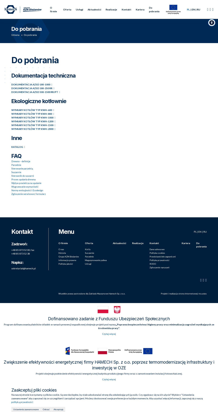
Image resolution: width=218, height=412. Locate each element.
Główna (15, 34)
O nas (64, 249)
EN (193, 9)
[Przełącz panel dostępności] (211, 25)
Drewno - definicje (21, 161)
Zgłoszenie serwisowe (23, 193)
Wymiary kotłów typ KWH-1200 (32, 121)
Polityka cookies (159, 252)
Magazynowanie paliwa (99, 259)
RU (198, 9)
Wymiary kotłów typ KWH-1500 (32, 125)
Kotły (90, 249)
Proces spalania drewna (23, 179)
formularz (41, 193)
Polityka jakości (68, 263)
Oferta (67, 9)
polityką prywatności (22, 402)
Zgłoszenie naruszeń (161, 267)
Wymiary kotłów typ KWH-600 (31, 110)
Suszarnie (92, 252)
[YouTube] (210, 9)
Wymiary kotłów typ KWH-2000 (32, 128)
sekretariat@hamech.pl (23, 266)
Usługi (79, 9)
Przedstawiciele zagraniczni (164, 256)
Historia (65, 252)
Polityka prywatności (161, 259)
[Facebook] (207, 9)
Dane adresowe (158, 249)
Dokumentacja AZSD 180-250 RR (31, 88)
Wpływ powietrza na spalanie (26, 183)
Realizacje (111, 9)
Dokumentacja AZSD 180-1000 (30, 84)
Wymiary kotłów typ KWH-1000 (32, 117)
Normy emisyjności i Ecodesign (27, 190)
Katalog (17, 146)
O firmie (53, 9)
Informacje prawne (70, 259)
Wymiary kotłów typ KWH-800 (31, 113)
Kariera (140, 9)
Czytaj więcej (109, 333)
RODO (154, 263)
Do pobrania (154, 9)
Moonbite (202, 293)
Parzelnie (92, 256)
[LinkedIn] (212, 9)
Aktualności (94, 9)
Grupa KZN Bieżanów (71, 256)
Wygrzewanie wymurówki (25, 186)
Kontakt (126, 9)
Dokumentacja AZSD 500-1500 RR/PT (34, 92)
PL (195, 229)
